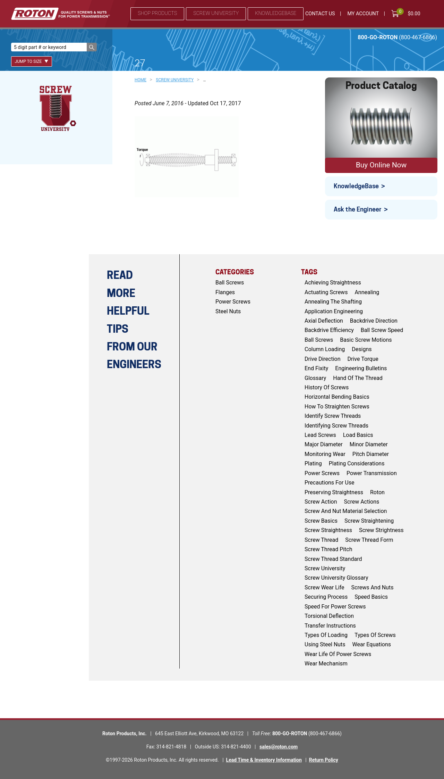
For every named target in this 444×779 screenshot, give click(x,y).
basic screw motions (366, 340)
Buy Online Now (381, 165)
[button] (92, 47)
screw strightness (381, 530)
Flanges (225, 292)
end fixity (316, 368)
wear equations (371, 644)
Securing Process (326, 597)
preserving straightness (334, 492)
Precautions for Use (329, 482)
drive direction (323, 359)
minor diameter (369, 444)
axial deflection (324, 320)
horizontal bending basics (337, 396)
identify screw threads (333, 416)
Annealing (367, 292)
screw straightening (369, 520)
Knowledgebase (275, 13)
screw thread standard (333, 559)
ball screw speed (382, 330)
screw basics (321, 520)
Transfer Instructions (330, 625)
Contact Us (320, 14)
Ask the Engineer (358, 209)
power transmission (372, 473)
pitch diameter (370, 454)
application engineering (334, 311)
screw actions (361, 501)
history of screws (327, 387)
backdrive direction (374, 320)
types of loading (326, 635)
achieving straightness (333, 282)
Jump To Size (32, 61)
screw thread (321, 540)
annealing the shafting (333, 301)
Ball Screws (229, 282)
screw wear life (324, 587)
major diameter (324, 444)
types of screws (375, 635)
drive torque (363, 359)
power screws (322, 473)
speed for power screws (335, 606)
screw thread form (369, 540)
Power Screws (232, 301)
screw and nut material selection (346, 511)
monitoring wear (325, 454)
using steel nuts (325, 644)
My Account (363, 14)
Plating (313, 463)
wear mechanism (326, 663)
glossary (315, 378)
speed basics (371, 597)
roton (377, 492)
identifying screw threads (336, 425)
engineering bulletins (361, 368)
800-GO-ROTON (397, 37)
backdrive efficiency (329, 330)
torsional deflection (329, 616)
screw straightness (328, 530)
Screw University (216, 13)
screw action (321, 501)
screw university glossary (336, 577)
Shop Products (157, 13)
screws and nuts (372, 587)
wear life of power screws (338, 654)
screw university (325, 568)
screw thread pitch (328, 549)
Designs (362, 349)
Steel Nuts (228, 311)
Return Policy (323, 760)
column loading (325, 349)
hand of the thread (358, 378)
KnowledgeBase (356, 186)
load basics (358, 435)
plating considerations (357, 463)
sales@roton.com (278, 746)
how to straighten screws (337, 406)
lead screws (320, 435)
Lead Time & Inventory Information (264, 760)
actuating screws (326, 292)
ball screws (319, 340)
